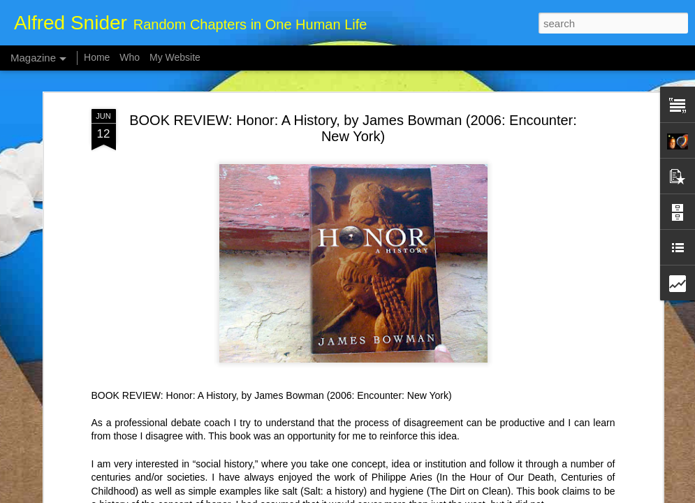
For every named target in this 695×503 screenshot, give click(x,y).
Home (97, 57)
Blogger (391, 495)
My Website (174, 57)
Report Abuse (432, 495)
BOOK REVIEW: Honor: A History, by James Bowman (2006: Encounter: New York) (353, 80)
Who (129, 57)
